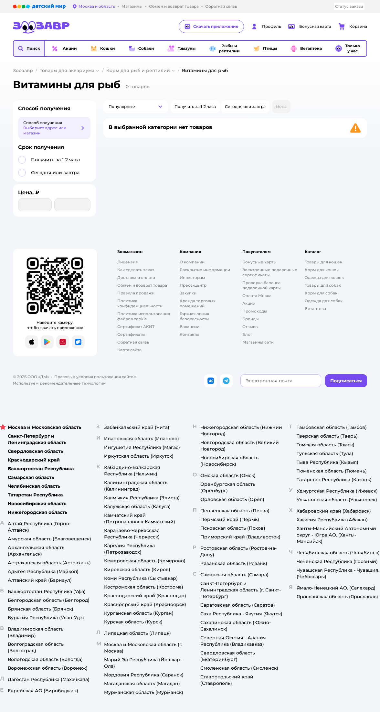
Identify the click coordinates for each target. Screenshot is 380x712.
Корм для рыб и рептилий (138, 70)
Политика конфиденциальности (140, 303)
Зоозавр (23, 70)
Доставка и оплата (136, 277)
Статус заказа (349, 6)
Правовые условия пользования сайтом (95, 376)
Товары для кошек (323, 262)
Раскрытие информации (205, 269)
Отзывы (250, 326)
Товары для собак (323, 285)
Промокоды (254, 311)
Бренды (250, 318)
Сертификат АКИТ (135, 326)
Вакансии (189, 326)
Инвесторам (192, 277)
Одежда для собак (324, 300)
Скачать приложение (211, 26)
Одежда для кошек (324, 277)
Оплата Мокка (256, 295)
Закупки (188, 293)
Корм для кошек (322, 269)
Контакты (189, 334)
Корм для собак (321, 293)
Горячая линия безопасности (194, 316)
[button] (29, 48)
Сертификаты (131, 334)
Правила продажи (135, 293)
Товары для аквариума (67, 70)
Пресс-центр (193, 285)
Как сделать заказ (135, 269)
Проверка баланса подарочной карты (261, 285)
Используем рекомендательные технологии (59, 383)
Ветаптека (315, 308)
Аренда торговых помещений (197, 303)
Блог (247, 334)
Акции (248, 303)
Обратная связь (133, 342)
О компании (192, 262)
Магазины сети (258, 342)
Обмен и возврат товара (142, 285)
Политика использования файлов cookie (143, 316)
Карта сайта (129, 349)
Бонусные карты (259, 262)
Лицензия (127, 262)
